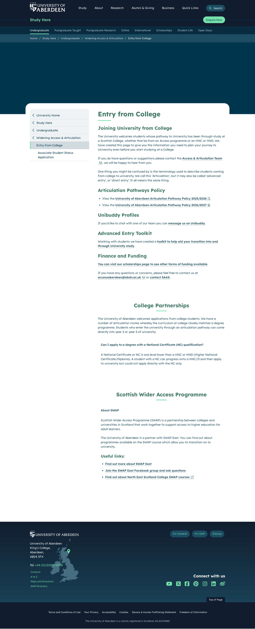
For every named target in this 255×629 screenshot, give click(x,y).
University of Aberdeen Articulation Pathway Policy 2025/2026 (161, 199)
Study (84, 8)
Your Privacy (91, 612)
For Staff (194, 535)
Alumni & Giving (145, 8)
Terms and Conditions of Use (64, 612)
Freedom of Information (193, 612)
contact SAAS (160, 278)
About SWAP (110, 410)
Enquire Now (214, 20)
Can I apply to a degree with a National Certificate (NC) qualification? (152, 345)
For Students (170, 535)
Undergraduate (70, 38)
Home (33, 38)
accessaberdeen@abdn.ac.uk (119, 278)
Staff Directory (39, 586)
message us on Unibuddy (186, 223)
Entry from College (139, 38)
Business (170, 8)
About (100, 8)
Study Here (41, 19)
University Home (48, 116)
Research (119, 8)
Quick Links (192, 8)
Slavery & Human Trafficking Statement (154, 612)
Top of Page (215, 600)
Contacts (35, 572)
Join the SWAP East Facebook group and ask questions (145, 471)
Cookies (123, 612)
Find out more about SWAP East (128, 464)
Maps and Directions (42, 581)
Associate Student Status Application (55, 155)
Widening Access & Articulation (104, 38)
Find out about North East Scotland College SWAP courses (147, 477)
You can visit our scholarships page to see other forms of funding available (152, 264)
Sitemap (215, 535)
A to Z (34, 577)
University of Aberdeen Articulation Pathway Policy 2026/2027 (161, 205)
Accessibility (109, 612)
